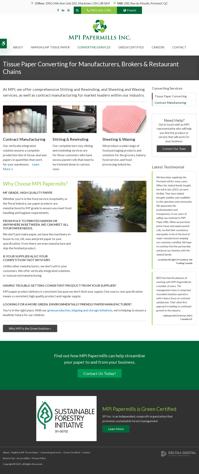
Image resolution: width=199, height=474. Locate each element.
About (6, 452)
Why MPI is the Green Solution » (30, 328)
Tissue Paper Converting (171, 96)
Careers (158, 47)
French (129, 10)
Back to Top (9, 458)
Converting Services (50, 452)
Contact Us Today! (99, 373)
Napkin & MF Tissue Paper (24, 452)
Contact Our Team (174, 148)
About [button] (18, 47)
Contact (179, 47)
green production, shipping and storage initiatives (79, 310)
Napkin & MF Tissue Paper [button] (50, 47)
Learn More (116, 429)
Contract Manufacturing (170, 102)
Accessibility (23, 458)
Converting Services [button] (94, 47)
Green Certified (131, 47)
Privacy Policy (39, 458)
